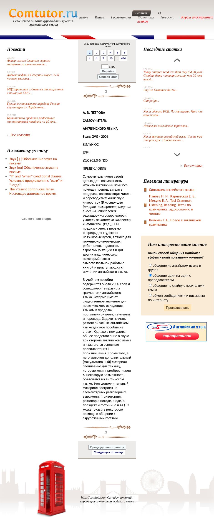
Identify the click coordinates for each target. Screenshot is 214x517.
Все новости (20, 135)
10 (111, 58)
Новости (167, 17)
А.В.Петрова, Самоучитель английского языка (107, 45)
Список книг (108, 77)
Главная (141, 13)
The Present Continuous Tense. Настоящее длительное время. (33, 191)
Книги (99, 17)
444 (123, 58)
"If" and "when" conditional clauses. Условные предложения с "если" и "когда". (35, 180)
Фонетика (146, 17)
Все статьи (193, 166)
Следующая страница (108, 452)
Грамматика (121, 17)
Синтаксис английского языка (171, 189)
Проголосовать (177, 307)
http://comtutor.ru (93, 497)
